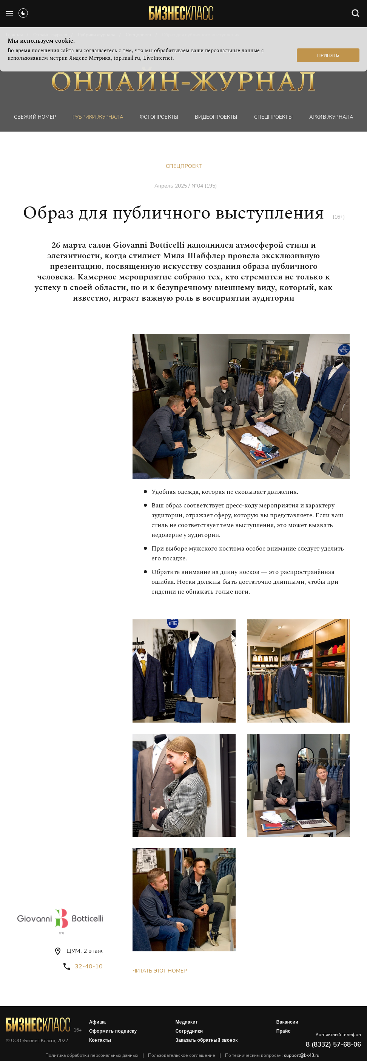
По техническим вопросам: (272, 1055)
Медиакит (187, 1022)
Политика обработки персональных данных (91, 1055)
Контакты (100, 1040)
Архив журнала (331, 117)
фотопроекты (159, 117)
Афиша (97, 1022)
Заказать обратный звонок (207, 1040)
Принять (328, 55)
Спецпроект (184, 166)
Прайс (283, 1031)
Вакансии (287, 1022)
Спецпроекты (273, 117)
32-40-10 (89, 966)
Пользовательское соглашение (181, 1055)
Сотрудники (189, 1031)
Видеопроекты (216, 117)
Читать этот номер (160, 970)
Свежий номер (35, 117)
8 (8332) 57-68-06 (333, 1044)
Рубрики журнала (97, 117)
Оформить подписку (113, 1031)
